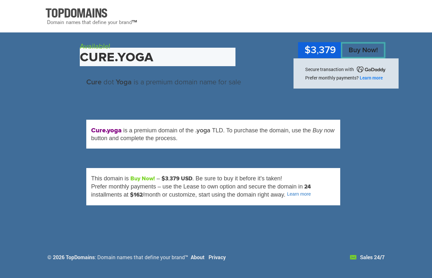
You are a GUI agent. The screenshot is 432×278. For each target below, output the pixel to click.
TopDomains (80, 257)
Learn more (371, 78)
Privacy (217, 257)
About (198, 257)
